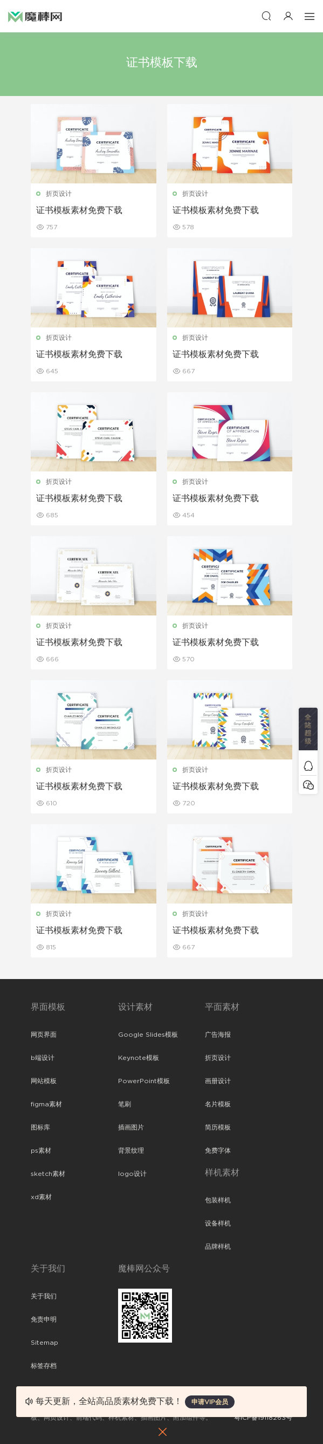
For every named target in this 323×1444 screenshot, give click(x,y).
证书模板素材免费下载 (79, 210)
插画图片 (131, 1127)
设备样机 (218, 1223)
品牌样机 (218, 1246)
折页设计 (59, 193)
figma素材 (46, 1104)
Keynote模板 (138, 1058)
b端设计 (42, 1058)
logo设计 (132, 1174)
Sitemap (44, 1342)
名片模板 (218, 1104)
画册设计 (218, 1081)
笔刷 (124, 1104)
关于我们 (44, 1296)
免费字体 (218, 1150)
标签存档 (44, 1366)
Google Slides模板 (148, 1034)
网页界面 (44, 1034)
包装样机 (218, 1200)
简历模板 (218, 1127)
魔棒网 (35, 16)
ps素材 (41, 1150)
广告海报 (218, 1034)
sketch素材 (48, 1174)
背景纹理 (131, 1150)
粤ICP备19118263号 (263, 1417)
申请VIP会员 (209, 1402)
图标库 (40, 1127)
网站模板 (44, 1081)
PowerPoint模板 (144, 1081)
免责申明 (44, 1319)
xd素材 (41, 1197)
